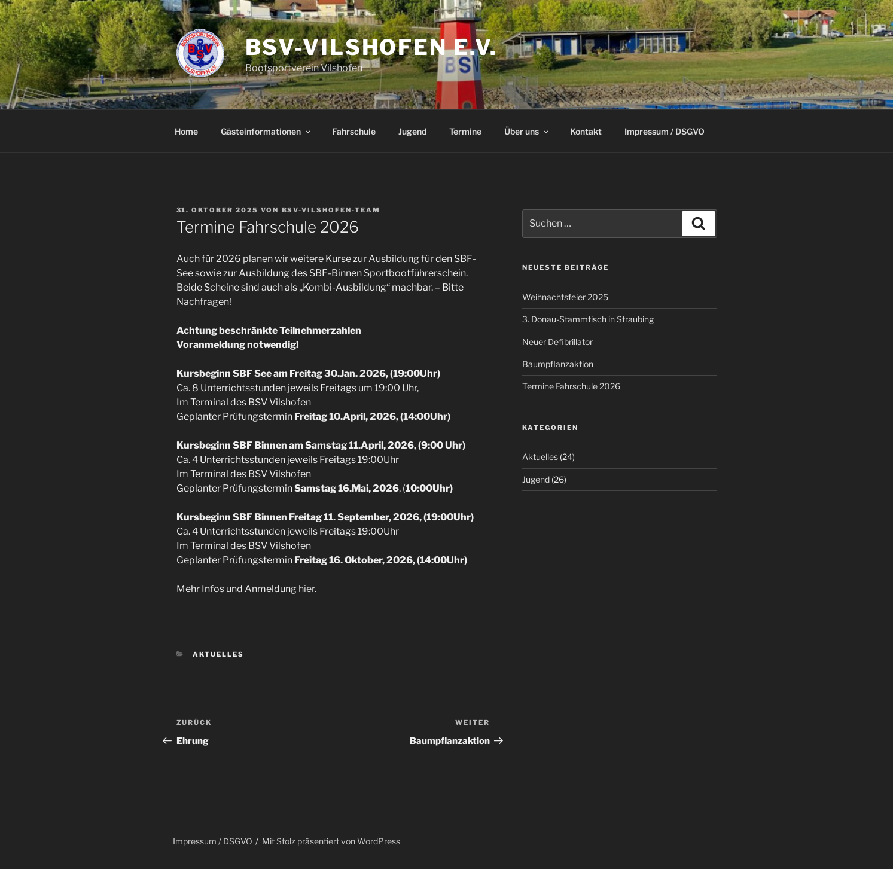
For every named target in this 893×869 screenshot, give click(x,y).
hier (306, 588)
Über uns (527, 131)
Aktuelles (218, 654)
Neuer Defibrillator (557, 342)
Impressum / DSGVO (664, 131)
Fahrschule (354, 131)
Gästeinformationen (266, 131)
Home (186, 131)
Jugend (412, 131)
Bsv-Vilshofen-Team (331, 210)
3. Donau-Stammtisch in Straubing (588, 319)
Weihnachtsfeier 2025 (565, 297)
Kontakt (586, 131)
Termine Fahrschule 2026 (571, 386)
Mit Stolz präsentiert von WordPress (331, 841)
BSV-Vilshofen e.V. (371, 47)
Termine (465, 131)
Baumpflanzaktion (557, 364)
